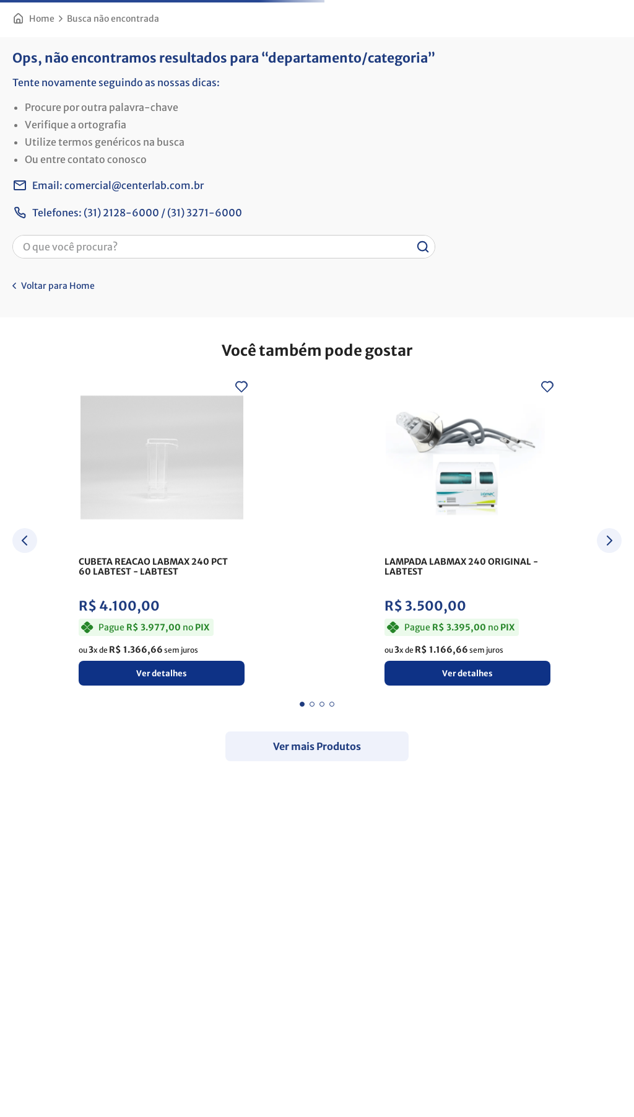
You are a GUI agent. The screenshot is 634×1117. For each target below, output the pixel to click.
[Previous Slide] (24, 542)
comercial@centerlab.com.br (134, 185)
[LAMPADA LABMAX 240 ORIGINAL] (467, 534)
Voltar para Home (58, 285)
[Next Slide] (609, 542)
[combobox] (223, 246)
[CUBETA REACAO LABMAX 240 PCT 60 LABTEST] (161, 534)
